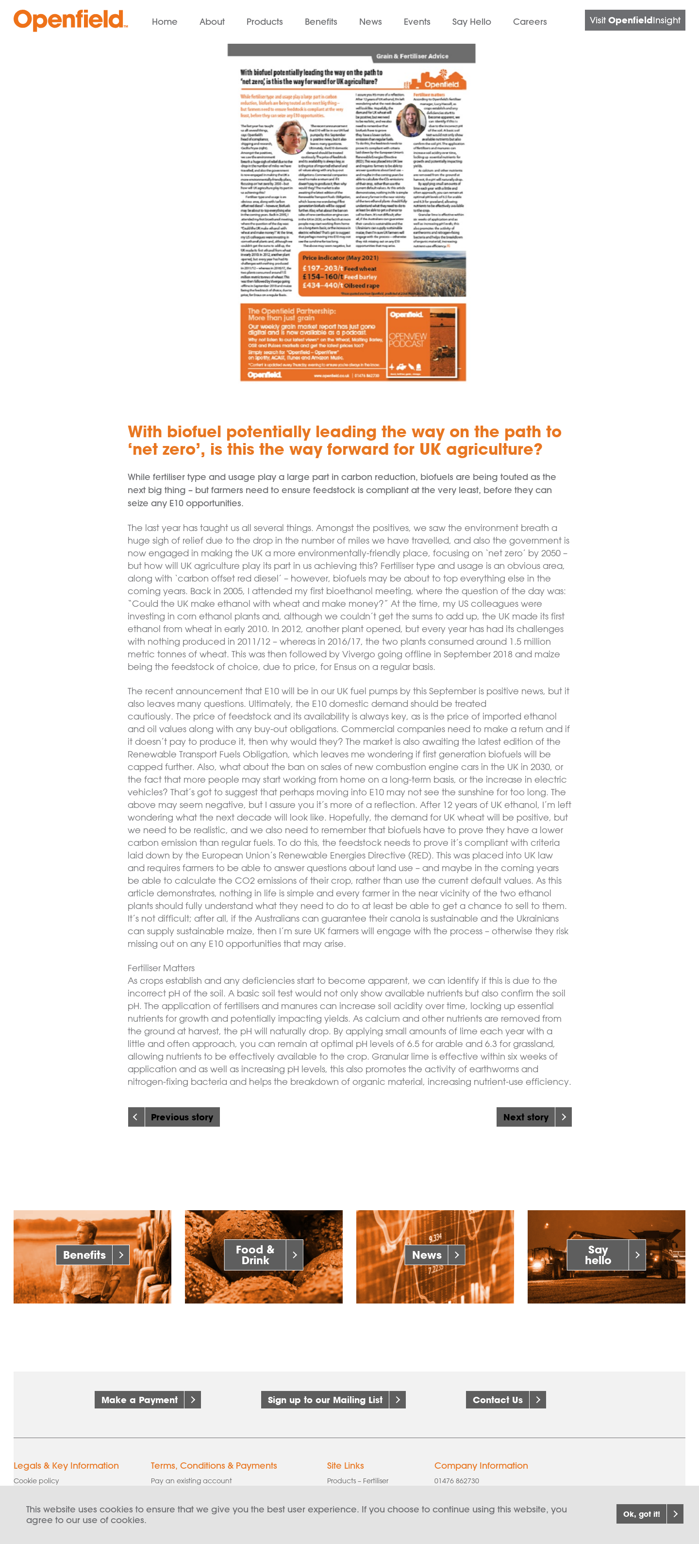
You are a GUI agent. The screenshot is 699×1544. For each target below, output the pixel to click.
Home (165, 21)
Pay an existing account (191, 1471)
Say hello (598, 1254)
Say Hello (471, 21)
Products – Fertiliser (357, 1471)
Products (265, 21)
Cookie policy (36, 1471)
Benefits (321, 21)
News (370, 21)
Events (417, 21)
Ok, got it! (627, 1514)
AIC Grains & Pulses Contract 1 (201, 1484)
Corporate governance (52, 1484)
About (212, 21)
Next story (526, 1117)
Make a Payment (139, 1400)
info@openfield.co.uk (477, 1484)
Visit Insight (635, 20)
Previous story (182, 1117)
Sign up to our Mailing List (325, 1400)
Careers (530, 21)
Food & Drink (255, 1254)
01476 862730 (456, 1471)
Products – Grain (354, 1484)
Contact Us (498, 1400)
